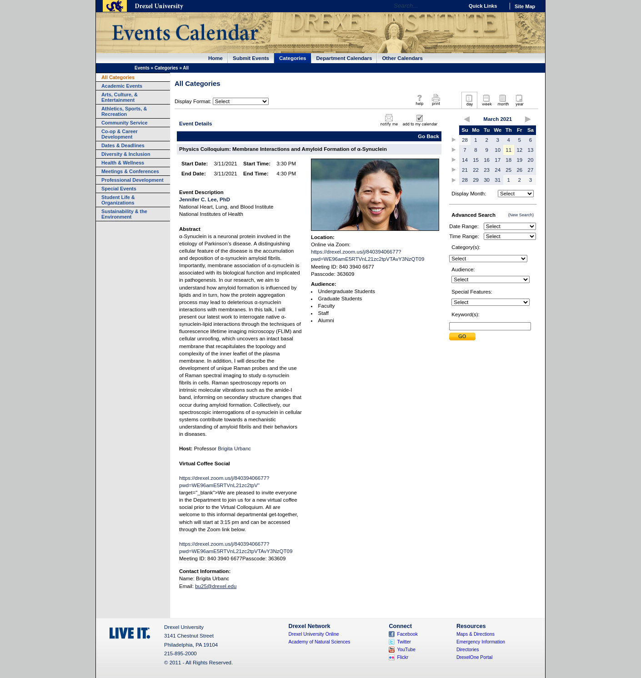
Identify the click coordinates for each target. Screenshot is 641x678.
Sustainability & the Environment (124, 214)
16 (487, 160)
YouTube (406, 649)
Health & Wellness (122, 162)
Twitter (404, 641)
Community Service (124, 122)
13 (531, 150)
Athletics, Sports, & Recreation (124, 111)
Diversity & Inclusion (125, 154)
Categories (292, 58)
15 (476, 160)
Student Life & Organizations (118, 199)
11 (508, 150)
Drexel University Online (314, 634)
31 (498, 180)
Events (142, 67)
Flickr (402, 657)
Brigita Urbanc (234, 448)
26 (519, 170)
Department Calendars (344, 58)
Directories (467, 649)
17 (498, 160)
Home (215, 58)
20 (531, 160)
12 (519, 150)
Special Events (118, 188)
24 (498, 170)
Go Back (428, 136)
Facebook (407, 634)
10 (498, 150)
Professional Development (132, 180)
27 (531, 170)
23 (487, 170)
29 (476, 180)
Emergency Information (480, 641)
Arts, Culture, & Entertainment (119, 97)
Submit (462, 336)
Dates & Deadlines (123, 145)
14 (465, 160)
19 (519, 160)
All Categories (118, 77)
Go (454, 6)
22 (476, 170)
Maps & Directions (475, 634)
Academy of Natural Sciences (320, 641)
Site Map (525, 6)
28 (465, 140)
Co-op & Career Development (119, 134)
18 (508, 160)
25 (508, 170)
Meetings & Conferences (130, 171)
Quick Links (483, 6)
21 (465, 170)
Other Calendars (402, 58)
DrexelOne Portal (474, 657)
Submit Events (251, 58)
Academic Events (121, 86)
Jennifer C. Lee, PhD (204, 199)
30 (487, 180)
